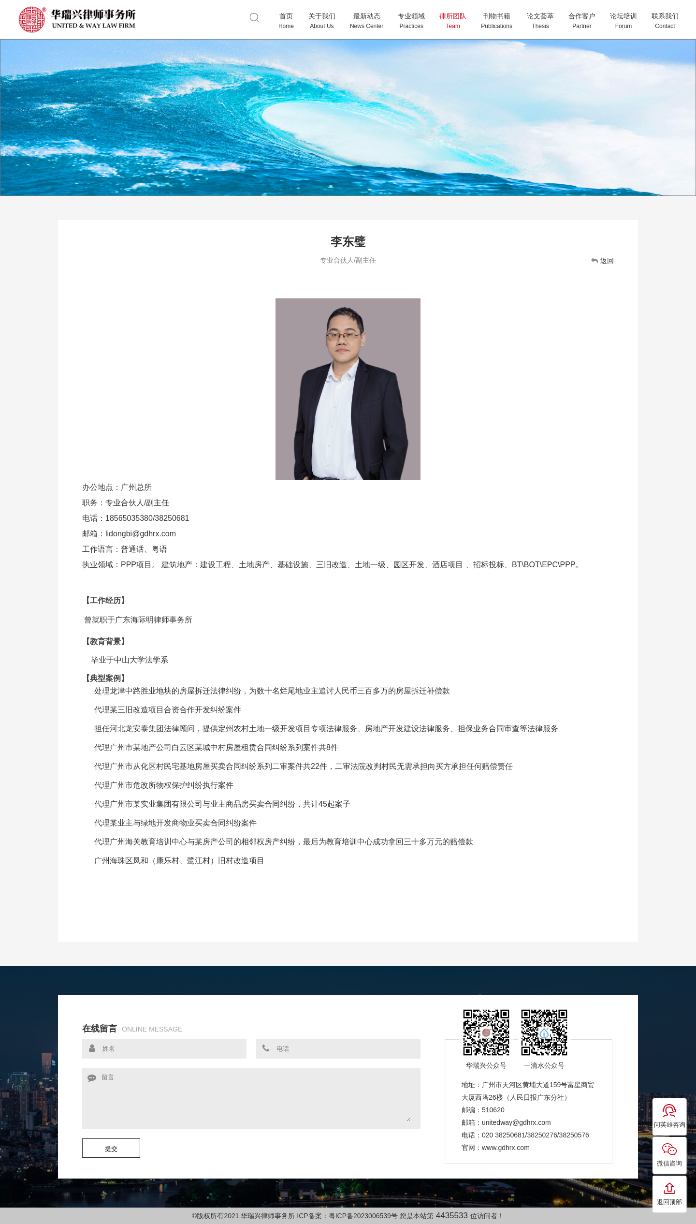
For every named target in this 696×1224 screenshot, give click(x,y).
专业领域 (411, 21)
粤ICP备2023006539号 (363, 1216)
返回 (602, 261)
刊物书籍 (496, 21)
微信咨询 (669, 1154)
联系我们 (665, 21)
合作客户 (581, 21)
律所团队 (452, 21)
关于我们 (321, 21)
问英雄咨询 (669, 1115)
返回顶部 (669, 1193)
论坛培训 (623, 21)
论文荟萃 (540, 21)
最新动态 (366, 21)
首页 (286, 21)
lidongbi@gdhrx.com (140, 534)
